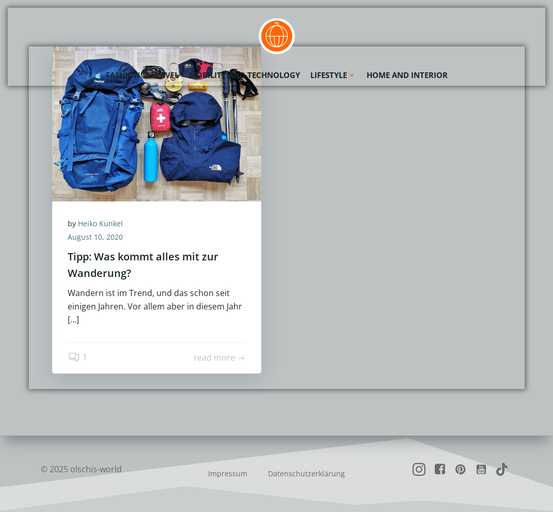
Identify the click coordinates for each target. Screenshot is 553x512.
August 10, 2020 (95, 237)
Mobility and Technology (244, 75)
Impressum (227, 473)
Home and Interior (407, 75)
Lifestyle (333, 75)
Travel (164, 75)
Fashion (123, 75)
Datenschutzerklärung (306, 473)
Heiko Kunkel (100, 223)
